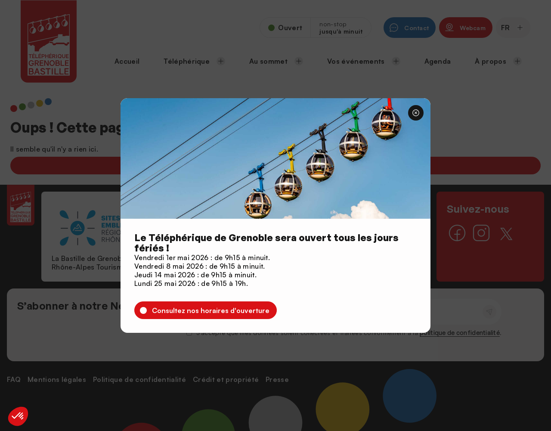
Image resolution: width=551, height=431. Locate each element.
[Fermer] (416, 113)
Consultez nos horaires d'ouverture (210, 310)
